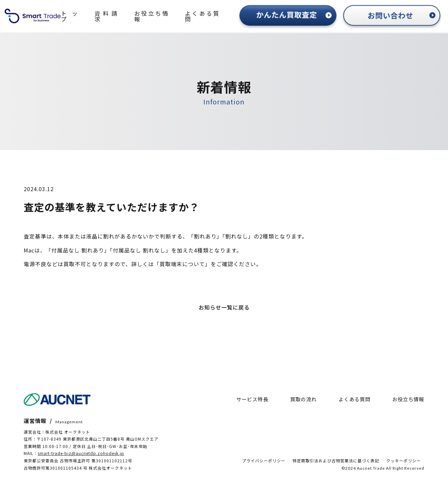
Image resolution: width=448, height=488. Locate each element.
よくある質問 (202, 16)
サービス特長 (252, 399)
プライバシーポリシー (263, 461)
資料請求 (105, 16)
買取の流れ (303, 399)
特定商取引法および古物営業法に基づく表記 (335, 461)
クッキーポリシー (403, 461)
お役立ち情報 (151, 16)
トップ (69, 16)
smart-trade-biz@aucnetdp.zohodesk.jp (81, 453)
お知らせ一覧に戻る (224, 307)
